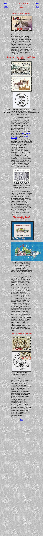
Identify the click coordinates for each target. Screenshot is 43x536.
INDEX (6, 7)
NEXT (37, 7)
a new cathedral (26, 133)
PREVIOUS (35, 4)
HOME (6, 4)
